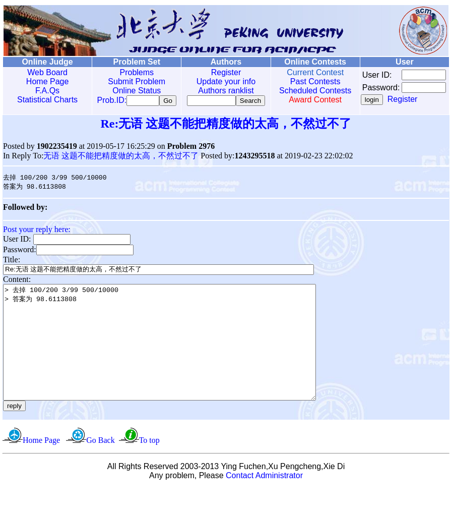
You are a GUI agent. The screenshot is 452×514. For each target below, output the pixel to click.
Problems (130, 72)
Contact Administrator (264, 501)
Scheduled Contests (302, 90)
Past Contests (301, 81)
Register (216, 72)
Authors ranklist (215, 90)
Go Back (100, 466)
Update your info (215, 81)
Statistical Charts (45, 99)
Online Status (130, 90)
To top (149, 466)
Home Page (45, 81)
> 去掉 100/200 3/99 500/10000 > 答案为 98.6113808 (178, 356)
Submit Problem (130, 81)
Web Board (45, 72)
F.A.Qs (45, 90)
